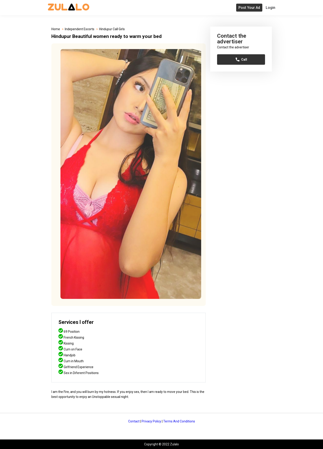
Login (270, 7)
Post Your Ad (249, 7)
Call (241, 59)
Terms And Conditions (179, 421)
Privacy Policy (151, 421)
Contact (134, 421)
